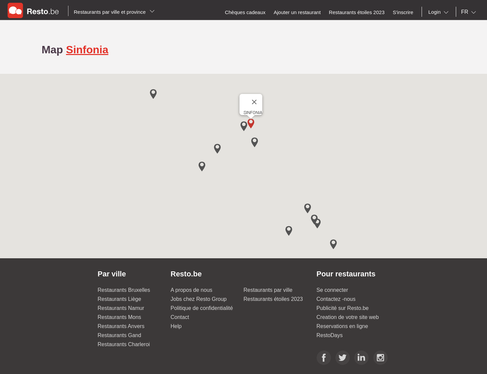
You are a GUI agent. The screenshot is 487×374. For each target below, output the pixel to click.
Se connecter (332, 290)
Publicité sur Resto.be (343, 308)
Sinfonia (87, 50)
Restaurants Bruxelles (124, 290)
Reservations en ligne (342, 326)
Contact (180, 317)
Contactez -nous (336, 299)
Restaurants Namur (121, 308)
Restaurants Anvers (121, 326)
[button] (251, 123)
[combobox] (439, 12)
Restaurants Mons (119, 317)
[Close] (254, 102)
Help (176, 326)
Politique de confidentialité (202, 308)
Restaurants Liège (119, 299)
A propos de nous (192, 290)
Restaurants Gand (119, 335)
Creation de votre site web (348, 317)
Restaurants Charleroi (124, 344)
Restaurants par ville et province (114, 12)
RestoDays (330, 335)
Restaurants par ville (267, 290)
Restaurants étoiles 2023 (273, 299)
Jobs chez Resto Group (199, 299)
